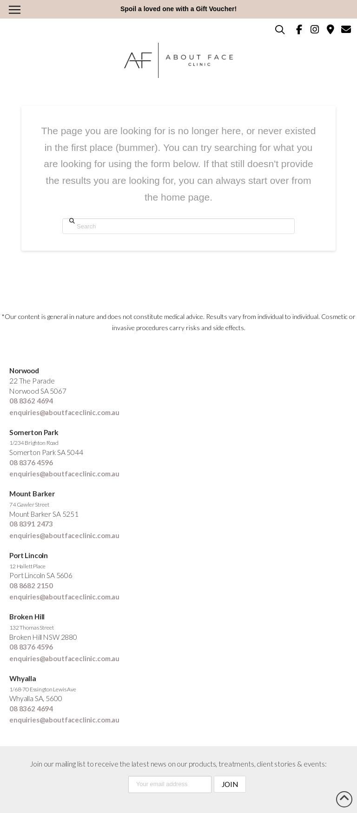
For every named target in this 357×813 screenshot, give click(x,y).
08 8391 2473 (31, 524)
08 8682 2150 (31, 585)
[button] (14, 10)
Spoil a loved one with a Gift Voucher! (178, 9)
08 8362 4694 (31, 401)
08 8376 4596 (31, 462)
